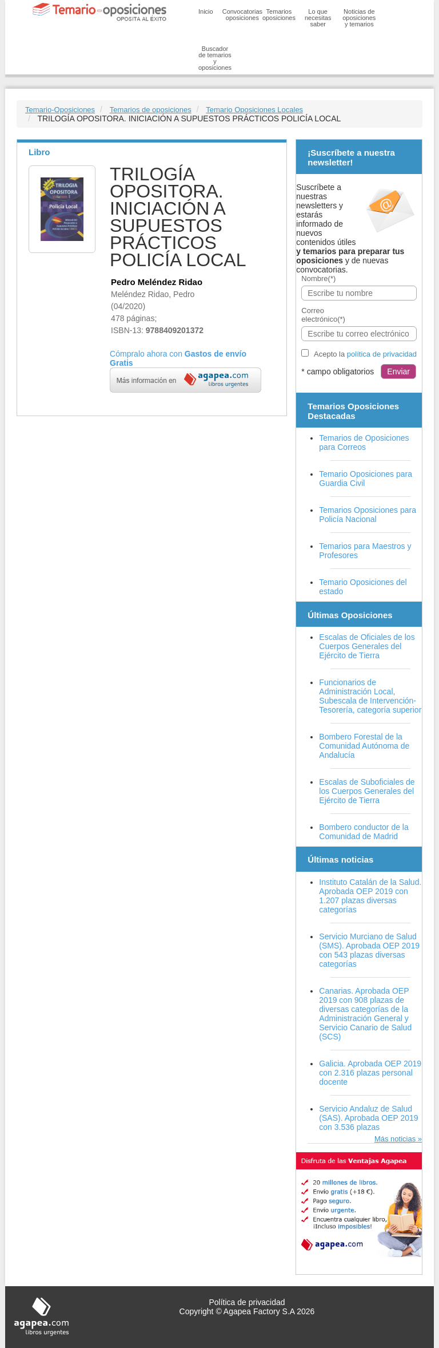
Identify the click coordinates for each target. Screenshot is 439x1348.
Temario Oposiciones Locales (254, 109)
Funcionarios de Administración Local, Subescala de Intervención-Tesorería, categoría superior (370, 696)
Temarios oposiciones (279, 14)
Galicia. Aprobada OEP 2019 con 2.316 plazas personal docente (370, 1072)
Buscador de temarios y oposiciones (215, 58)
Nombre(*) (318, 278)
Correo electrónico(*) (323, 314)
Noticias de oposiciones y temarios (359, 17)
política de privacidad (382, 354)
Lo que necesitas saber (318, 17)
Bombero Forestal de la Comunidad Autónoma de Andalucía (364, 746)
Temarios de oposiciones (150, 109)
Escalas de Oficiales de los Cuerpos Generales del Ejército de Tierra (366, 646)
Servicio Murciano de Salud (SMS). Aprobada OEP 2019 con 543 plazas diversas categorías (369, 950)
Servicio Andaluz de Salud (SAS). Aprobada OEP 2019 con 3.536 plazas (368, 1118)
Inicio (205, 11)
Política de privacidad (247, 1302)
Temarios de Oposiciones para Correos (364, 442)
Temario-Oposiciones (60, 109)
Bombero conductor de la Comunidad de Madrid (363, 832)
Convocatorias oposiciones (242, 14)
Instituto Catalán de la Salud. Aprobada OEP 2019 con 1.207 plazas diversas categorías (370, 895)
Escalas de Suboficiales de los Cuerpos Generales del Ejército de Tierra (366, 791)
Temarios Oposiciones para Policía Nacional (367, 514)
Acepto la (365, 354)
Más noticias (395, 1138)
